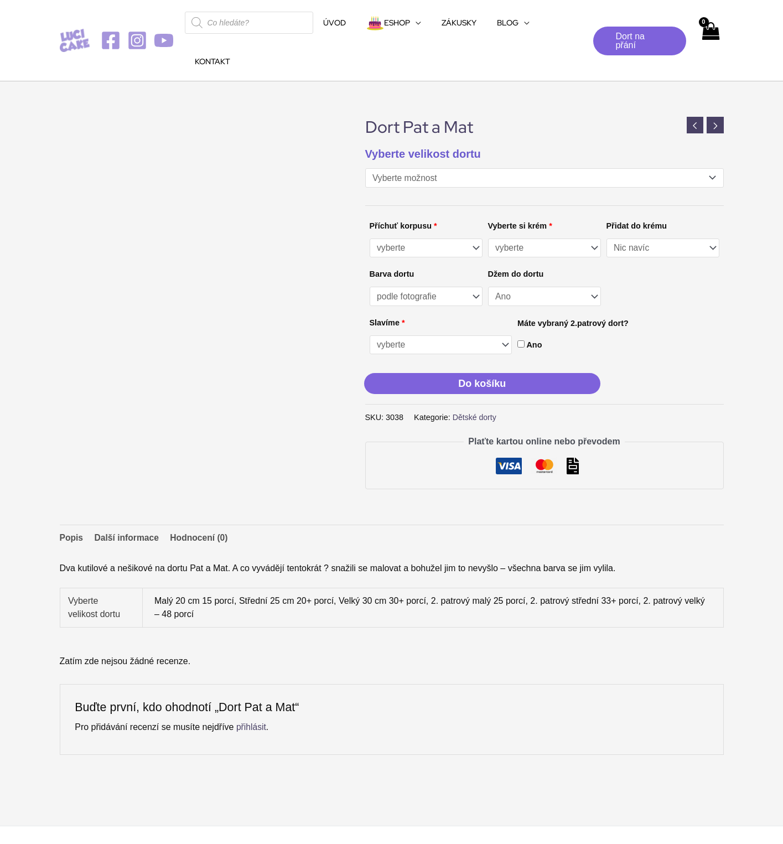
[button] (637, 22)
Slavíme (387, 284)
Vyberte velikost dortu (423, 115)
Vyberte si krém (520, 187)
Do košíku (482, 345)
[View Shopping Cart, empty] (710, 21)
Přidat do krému (636, 187)
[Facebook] (111, 21)
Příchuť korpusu (403, 187)
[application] (415, 23)
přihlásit (251, 689)
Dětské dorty (475, 379)
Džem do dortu (516, 235)
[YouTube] (164, 21)
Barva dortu (392, 235)
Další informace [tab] (128, 499)
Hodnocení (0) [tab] (201, 499)
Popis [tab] (72, 499)
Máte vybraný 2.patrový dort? (573, 285)
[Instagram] (137, 21)
